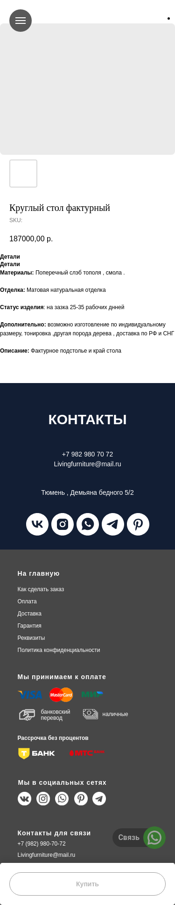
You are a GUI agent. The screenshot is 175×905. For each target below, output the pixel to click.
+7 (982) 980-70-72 (42, 843)
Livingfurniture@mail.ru (47, 855)
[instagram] (62, 524)
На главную (39, 573)
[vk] (37, 524)
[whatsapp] (88, 524)
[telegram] (113, 524)
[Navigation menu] (20, 20)
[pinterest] (138, 524)
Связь (129, 837)
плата (27, 601)
